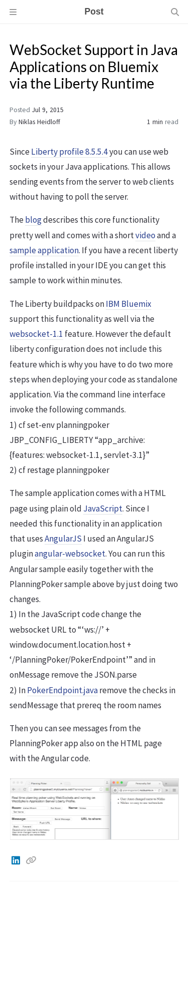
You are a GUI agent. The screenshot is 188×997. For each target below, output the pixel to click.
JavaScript (102, 508)
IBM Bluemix (128, 303)
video (145, 235)
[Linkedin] (17, 860)
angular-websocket (70, 553)
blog (33, 219)
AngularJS (63, 538)
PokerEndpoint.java (62, 690)
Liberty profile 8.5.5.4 (69, 151)
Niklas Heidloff (39, 122)
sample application (44, 250)
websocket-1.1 (36, 333)
